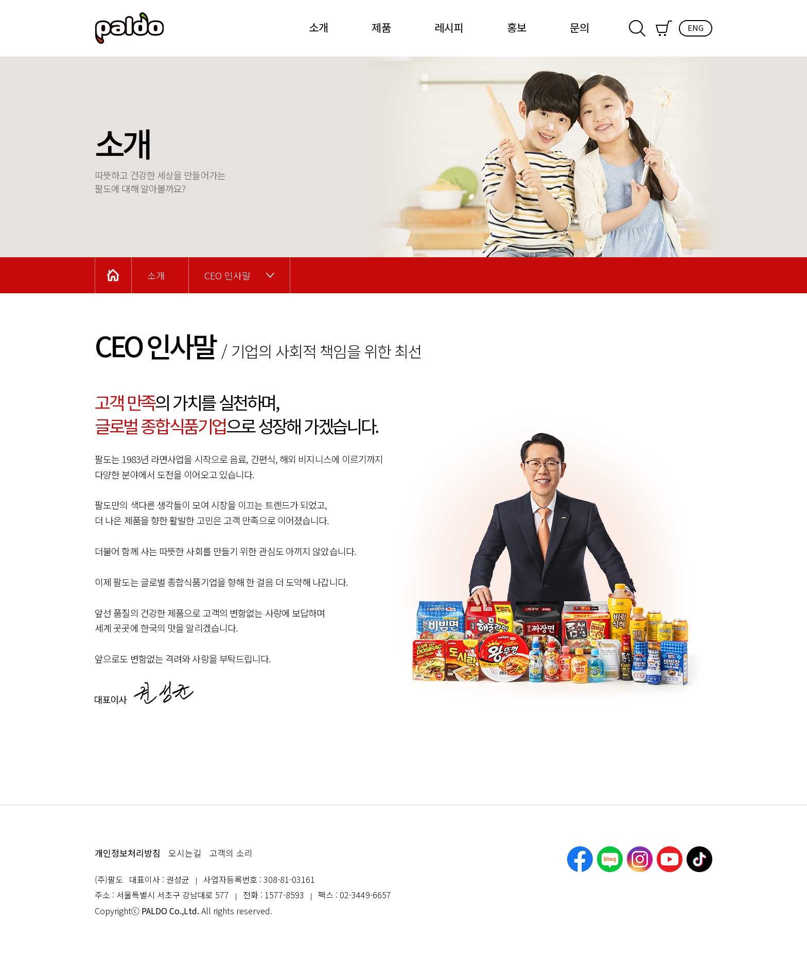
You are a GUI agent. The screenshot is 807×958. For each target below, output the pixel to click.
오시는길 (184, 852)
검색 (637, 28)
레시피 (449, 27)
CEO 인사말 (227, 275)
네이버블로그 (610, 859)
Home (113, 275)
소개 (318, 27)
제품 (381, 27)
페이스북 (580, 859)
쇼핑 (664, 28)
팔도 (129, 28)
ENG (696, 27)
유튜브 (669, 859)
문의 (579, 27)
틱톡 (699, 859)
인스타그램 (640, 859)
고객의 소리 (231, 852)
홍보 (517, 27)
